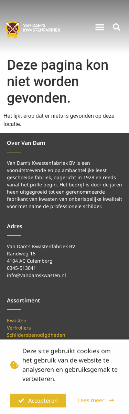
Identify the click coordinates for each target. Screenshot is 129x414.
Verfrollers (19, 327)
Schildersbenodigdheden (36, 335)
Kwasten (16, 320)
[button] (100, 27)
